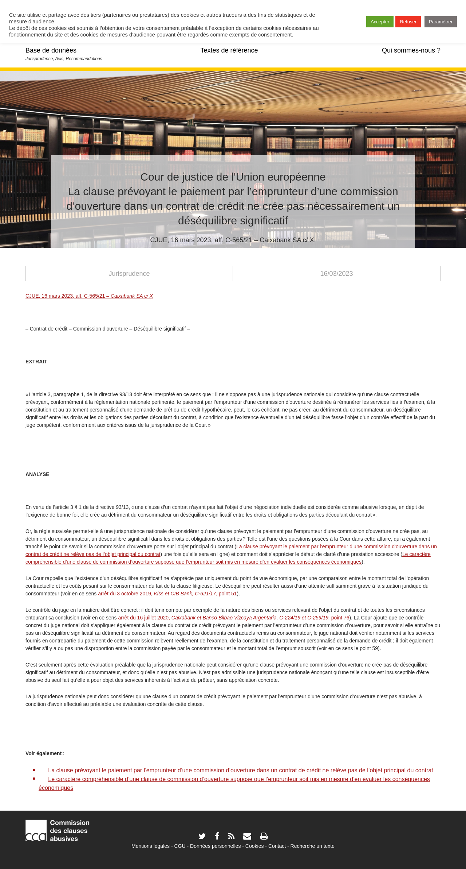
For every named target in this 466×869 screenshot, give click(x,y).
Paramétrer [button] (441, 21)
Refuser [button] (408, 21)
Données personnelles (215, 846)
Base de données (50, 50)
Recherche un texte (313, 846)
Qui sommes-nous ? (411, 50)
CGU (180, 846)
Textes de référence (229, 50)
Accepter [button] (380, 21)
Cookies (254, 846)
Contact (277, 846)
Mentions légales (150, 846)
